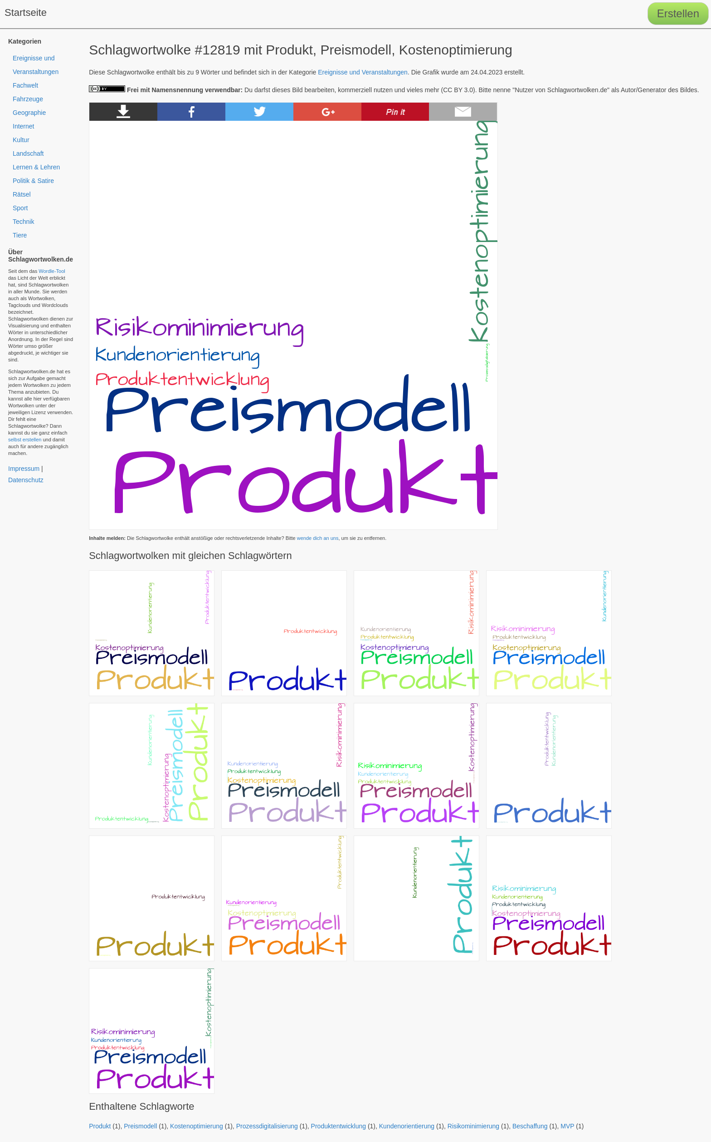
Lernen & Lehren (36, 167)
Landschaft (28, 153)
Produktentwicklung (338, 1126)
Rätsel (22, 194)
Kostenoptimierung (196, 1126)
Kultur (21, 139)
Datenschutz (26, 480)
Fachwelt (25, 85)
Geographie (29, 112)
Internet (23, 126)
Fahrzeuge (28, 99)
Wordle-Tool (52, 271)
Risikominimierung (473, 1126)
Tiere (20, 235)
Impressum (23, 468)
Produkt (100, 1126)
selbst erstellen (24, 439)
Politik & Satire (33, 180)
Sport (20, 208)
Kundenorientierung (406, 1126)
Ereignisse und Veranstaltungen (363, 72)
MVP (567, 1126)
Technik (23, 221)
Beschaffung (530, 1126)
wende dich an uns (318, 538)
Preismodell (140, 1126)
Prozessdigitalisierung (267, 1126)
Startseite (26, 12)
